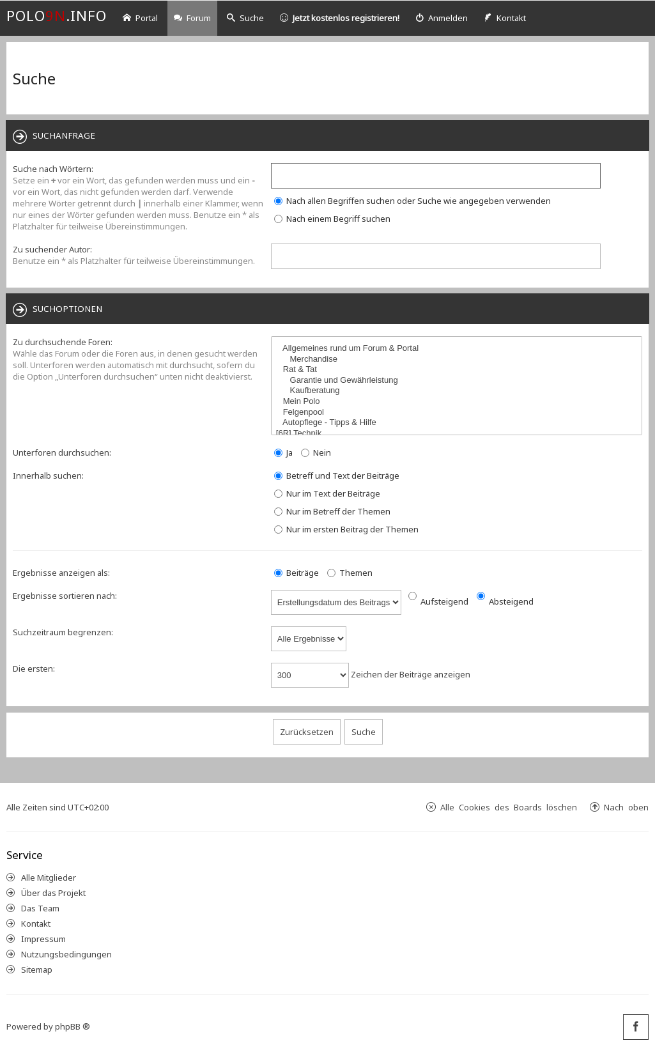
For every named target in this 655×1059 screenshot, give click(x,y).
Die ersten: (34, 668)
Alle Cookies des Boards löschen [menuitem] (508, 807)
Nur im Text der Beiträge (327, 493)
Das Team (40, 908)
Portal (140, 18)
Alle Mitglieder (48, 877)
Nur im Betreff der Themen (332, 511)
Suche (245, 18)
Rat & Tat (458, 369)
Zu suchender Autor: (52, 249)
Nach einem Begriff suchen (332, 218)
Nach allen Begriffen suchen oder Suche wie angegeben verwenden (412, 200)
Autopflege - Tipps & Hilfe (458, 422)
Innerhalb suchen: (48, 475)
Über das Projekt (53, 893)
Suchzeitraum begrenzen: (63, 632)
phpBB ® (72, 1026)
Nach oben (626, 807)
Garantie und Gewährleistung (458, 380)
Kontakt (35, 923)
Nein (316, 452)
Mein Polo (458, 401)
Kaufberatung (458, 390)
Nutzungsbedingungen (66, 954)
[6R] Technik (458, 433)
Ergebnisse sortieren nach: (65, 595)
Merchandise (458, 359)
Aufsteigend (438, 601)
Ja (283, 452)
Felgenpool (458, 412)
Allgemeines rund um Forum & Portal (458, 348)
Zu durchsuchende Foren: (62, 342)
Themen (350, 572)
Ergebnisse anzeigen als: (61, 572)
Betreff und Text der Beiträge (336, 475)
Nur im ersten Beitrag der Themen (346, 529)
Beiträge (296, 572)
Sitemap (36, 969)
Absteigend (505, 601)
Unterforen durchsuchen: (62, 452)
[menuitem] (441, 18)
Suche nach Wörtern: (53, 168)
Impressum (43, 939)
